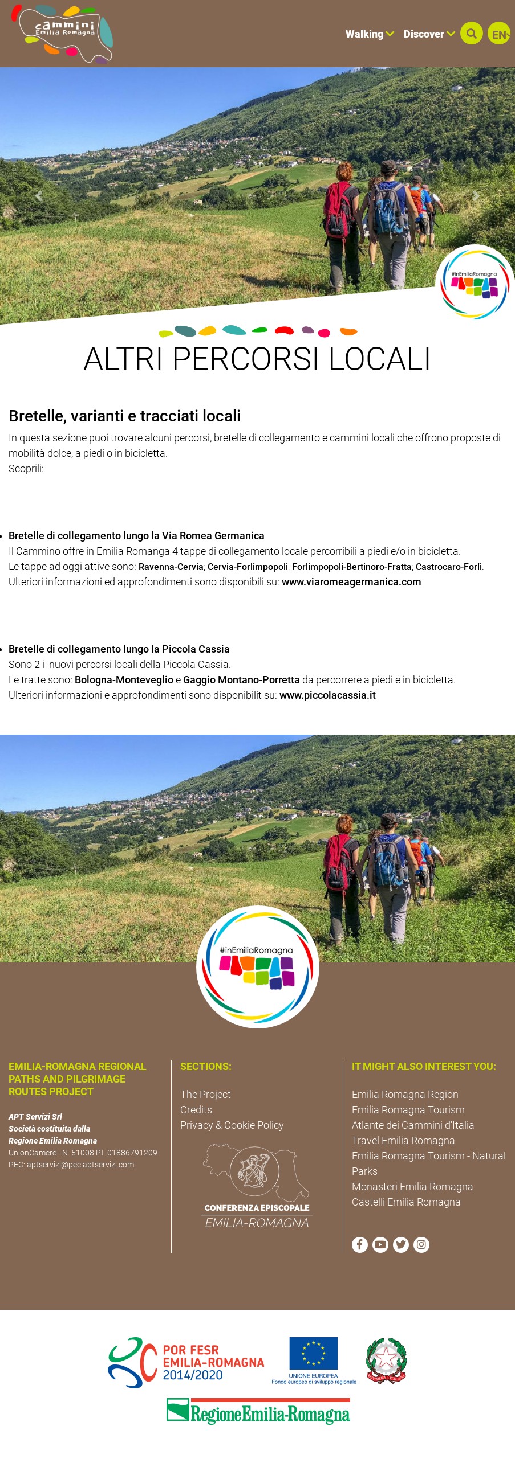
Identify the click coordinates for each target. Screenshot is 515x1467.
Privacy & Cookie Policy (232, 1125)
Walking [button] (370, 34)
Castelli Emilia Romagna (406, 1202)
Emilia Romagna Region (405, 1094)
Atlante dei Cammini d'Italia (413, 1125)
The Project (205, 1094)
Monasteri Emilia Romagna (412, 1187)
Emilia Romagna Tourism (408, 1110)
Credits (196, 1110)
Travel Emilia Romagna (403, 1140)
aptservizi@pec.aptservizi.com (80, 1164)
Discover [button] (430, 34)
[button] (471, 33)
